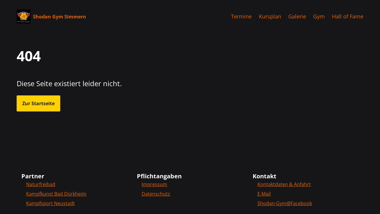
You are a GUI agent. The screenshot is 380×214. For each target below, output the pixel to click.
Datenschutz (156, 194)
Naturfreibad (40, 184)
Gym (319, 16)
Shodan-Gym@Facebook (284, 203)
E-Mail (264, 194)
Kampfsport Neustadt (50, 203)
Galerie (297, 16)
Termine (241, 16)
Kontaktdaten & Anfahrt (284, 184)
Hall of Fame (347, 16)
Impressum (154, 184)
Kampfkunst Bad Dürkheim (56, 194)
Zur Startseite (38, 103)
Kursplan (270, 16)
